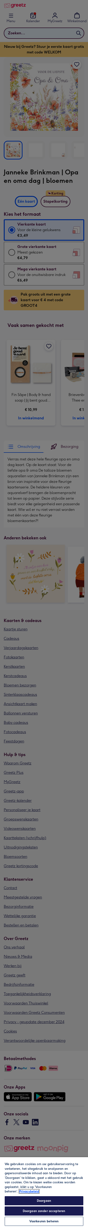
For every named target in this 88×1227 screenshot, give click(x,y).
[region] (44, 1192)
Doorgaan (44, 1200)
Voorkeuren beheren (44, 1221)
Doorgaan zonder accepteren (44, 1211)
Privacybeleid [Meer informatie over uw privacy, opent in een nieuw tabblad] (29, 1191)
